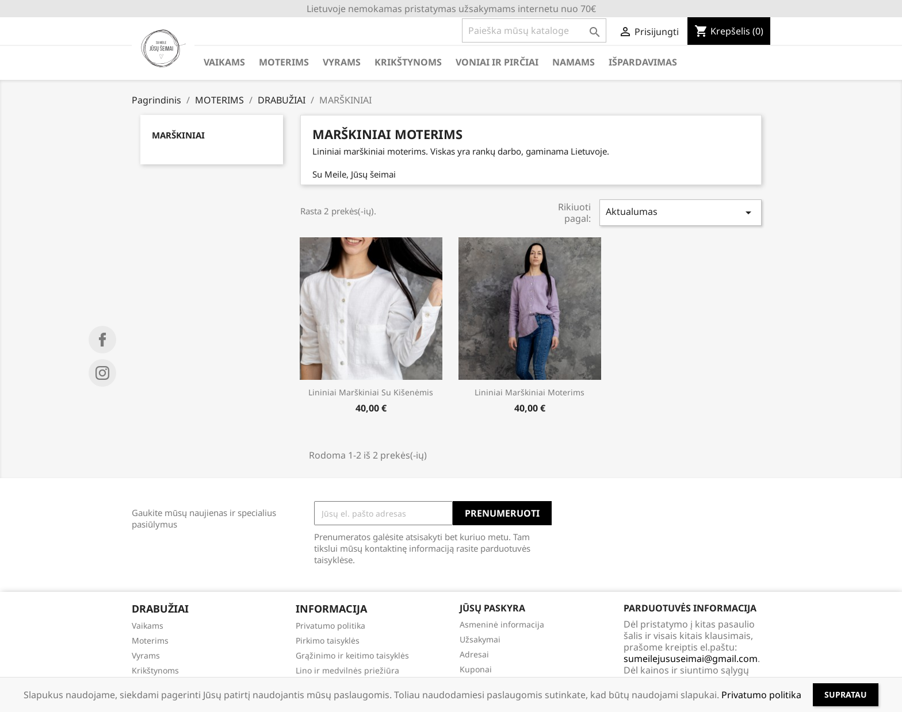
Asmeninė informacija (502, 624)
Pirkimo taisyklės (328, 640)
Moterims (150, 640)
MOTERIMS (284, 62)
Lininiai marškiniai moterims (529, 392)
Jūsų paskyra (492, 608)
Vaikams (147, 625)
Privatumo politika (330, 625)
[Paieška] (534, 30)
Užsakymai (480, 639)
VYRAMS (342, 62)
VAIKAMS (224, 62)
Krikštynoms (155, 670)
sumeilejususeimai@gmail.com (691, 658)
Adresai (474, 654)
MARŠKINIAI (178, 135)
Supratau (845, 694)
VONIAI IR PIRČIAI (497, 62)
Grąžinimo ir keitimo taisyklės (352, 655)
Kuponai (476, 669)
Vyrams (146, 655)
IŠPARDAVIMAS (643, 62)
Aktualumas (680, 212)
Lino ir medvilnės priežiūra (347, 670)
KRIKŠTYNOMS (408, 62)
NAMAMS (573, 62)
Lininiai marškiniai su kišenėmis (370, 392)
